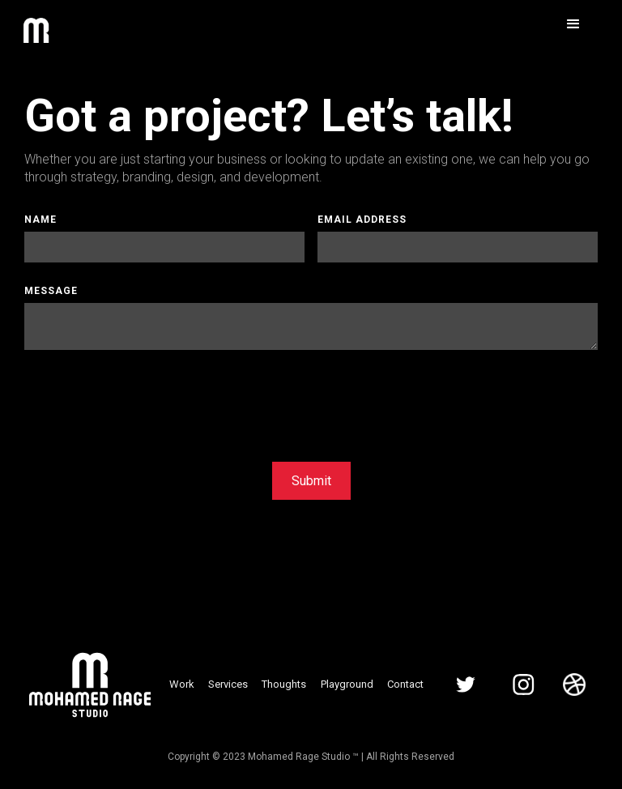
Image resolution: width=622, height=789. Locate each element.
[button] (573, 24)
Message (51, 290)
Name (40, 219)
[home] (36, 34)
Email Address (362, 219)
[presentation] (147, 401)
